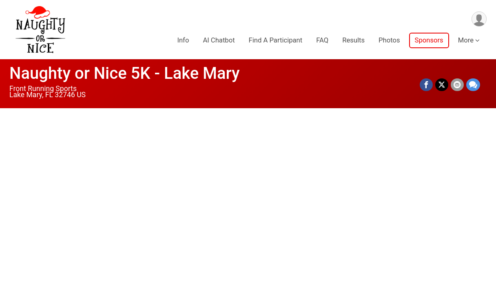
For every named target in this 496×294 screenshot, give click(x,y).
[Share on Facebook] (426, 84)
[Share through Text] (473, 84)
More (466, 40)
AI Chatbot (219, 40)
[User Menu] (479, 19)
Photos (389, 40)
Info (183, 40)
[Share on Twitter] (441, 84)
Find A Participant (276, 40)
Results (353, 40)
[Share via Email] (457, 84)
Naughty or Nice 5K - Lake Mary (124, 73)
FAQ (322, 40)
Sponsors (429, 40)
